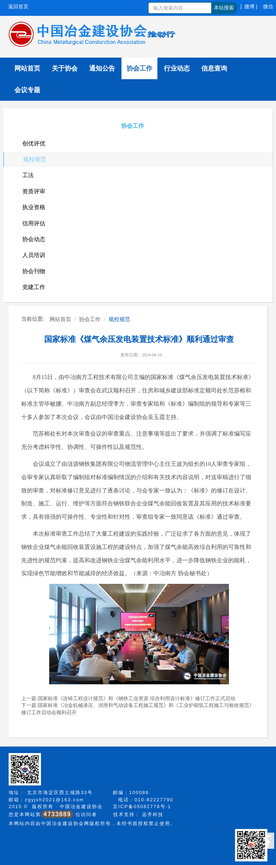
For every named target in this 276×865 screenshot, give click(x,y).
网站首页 (27, 68)
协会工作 (139, 68)
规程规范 (34, 159)
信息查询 (214, 68)
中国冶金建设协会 (81, 806)
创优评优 (33, 143)
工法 (28, 175)
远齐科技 (153, 814)
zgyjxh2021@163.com (54, 799)
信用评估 (33, 223)
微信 (268, 6)
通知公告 (102, 68)
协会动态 (33, 239)
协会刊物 (33, 271)
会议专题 (27, 90)
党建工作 (33, 287)
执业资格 (33, 207)
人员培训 (33, 255)
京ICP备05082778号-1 (142, 806)
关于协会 (65, 68)
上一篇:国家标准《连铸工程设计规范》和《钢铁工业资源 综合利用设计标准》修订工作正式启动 (128, 698)
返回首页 (18, 6)
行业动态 (177, 68)
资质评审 (33, 191)
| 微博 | (248, 6)
